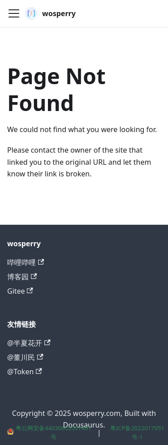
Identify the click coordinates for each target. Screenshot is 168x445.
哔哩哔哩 (25, 262)
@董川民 (25, 357)
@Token (24, 372)
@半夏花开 (29, 343)
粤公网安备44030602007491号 (49, 432)
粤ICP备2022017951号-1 (137, 432)
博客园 (22, 277)
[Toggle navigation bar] (14, 13)
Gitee (20, 291)
